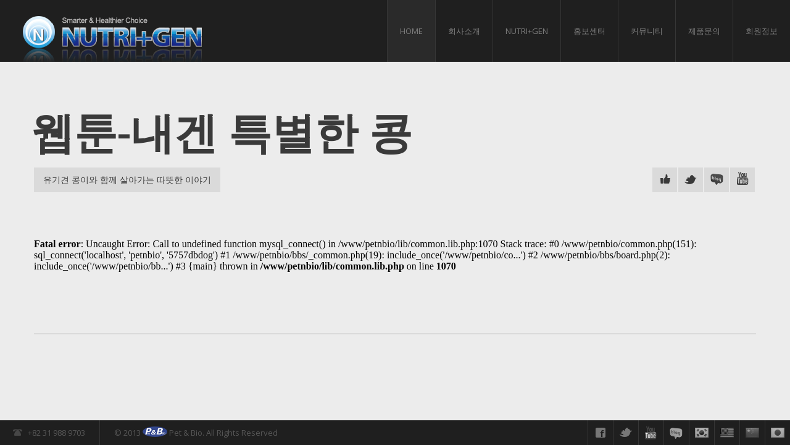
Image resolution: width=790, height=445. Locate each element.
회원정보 (762, 30)
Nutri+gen (526, 30)
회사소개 (464, 30)
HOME (411, 30)
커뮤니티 (647, 30)
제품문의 (704, 30)
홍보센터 (589, 30)
